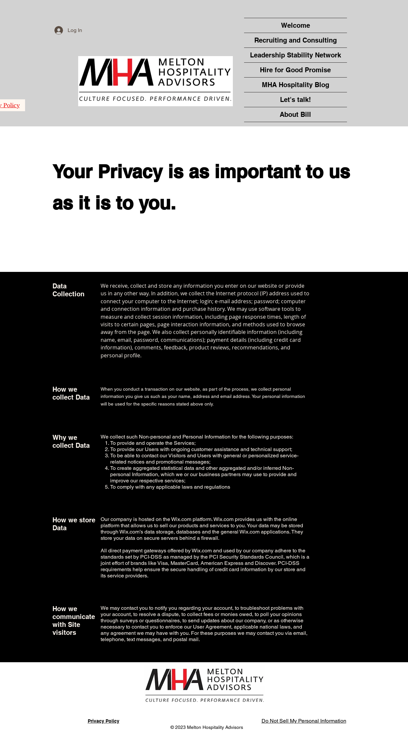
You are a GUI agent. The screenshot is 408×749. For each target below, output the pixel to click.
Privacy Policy (103, 721)
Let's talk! (295, 100)
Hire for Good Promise (295, 70)
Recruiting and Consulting (295, 40)
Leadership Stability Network (295, 55)
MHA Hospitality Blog (295, 85)
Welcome (295, 25)
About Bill (295, 114)
